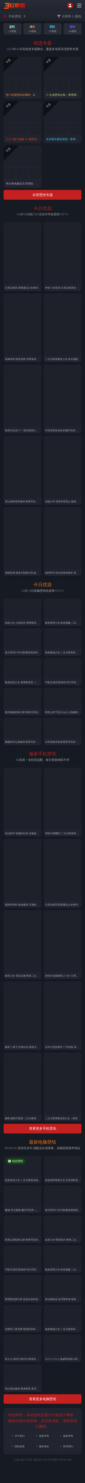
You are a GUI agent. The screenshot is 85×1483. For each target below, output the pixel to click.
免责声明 (42, 1435)
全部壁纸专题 (42, 194)
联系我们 (66, 1446)
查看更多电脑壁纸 (42, 1399)
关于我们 (18, 1435)
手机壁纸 (14, 16)
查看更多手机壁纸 (42, 1128)
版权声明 (66, 1435)
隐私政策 (18, 1446)
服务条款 (42, 1446)
